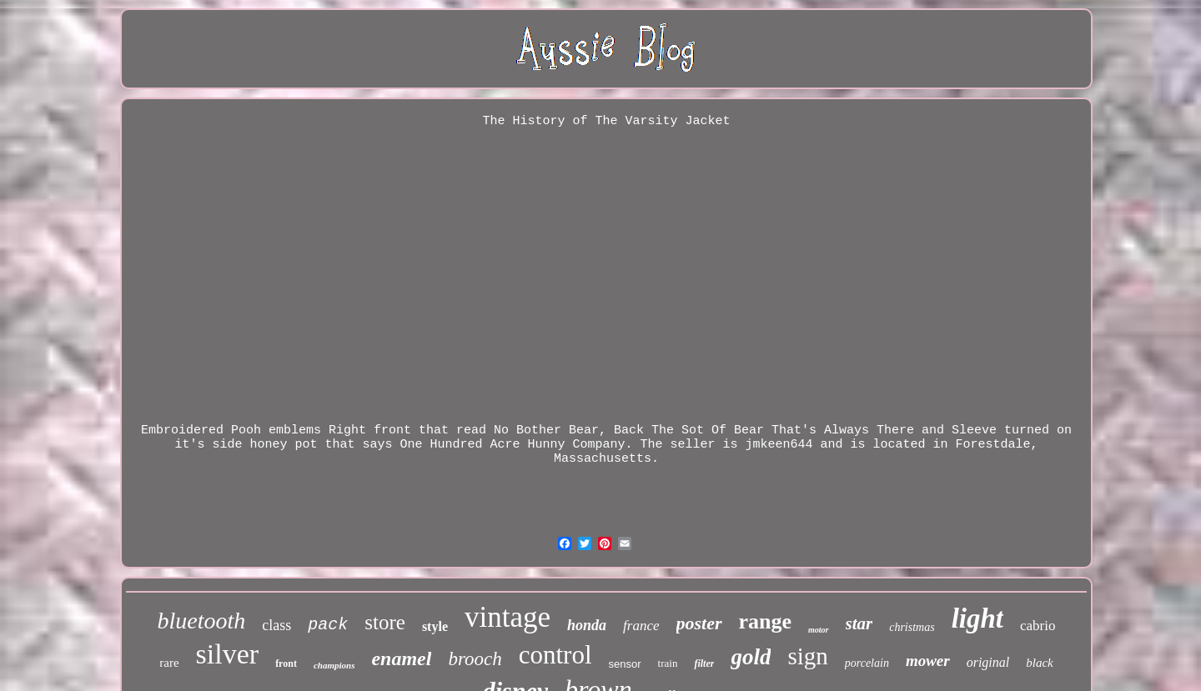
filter (704, 663)
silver (227, 653)
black (1039, 662)
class (276, 625)
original (988, 662)
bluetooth (202, 620)
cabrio (1037, 625)
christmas (911, 627)
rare (168, 662)
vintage (507, 617)
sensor (625, 664)
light (977, 618)
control (555, 654)
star (859, 623)
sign (807, 656)
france (641, 625)
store (384, 622)
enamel (401, 658)
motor (818, 629)
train (668, 663)
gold (751, 656)
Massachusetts (602, 459)
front (286, 663)
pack (328, 624)
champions (334, 665)
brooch (474, 658)
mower (928, 660)
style (435, 626)
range (765, 621)
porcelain (867, 663)
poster (699, 623)
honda (586, 625)
